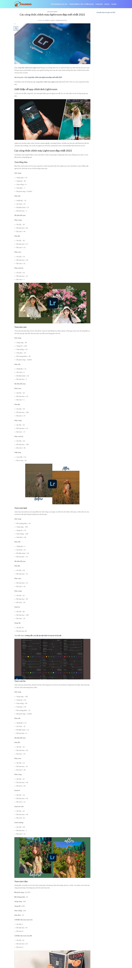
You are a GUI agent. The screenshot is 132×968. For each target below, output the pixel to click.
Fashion (99, 4)
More (114, 4)
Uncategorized (52, 11)
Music (107, 4)
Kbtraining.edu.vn (59, 4)
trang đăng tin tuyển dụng (81, 4)
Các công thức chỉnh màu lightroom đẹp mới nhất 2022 (43, 77)
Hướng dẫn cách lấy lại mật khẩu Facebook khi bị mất (43, 635)
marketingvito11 (61, 20)
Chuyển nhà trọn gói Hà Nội (105, 12)
